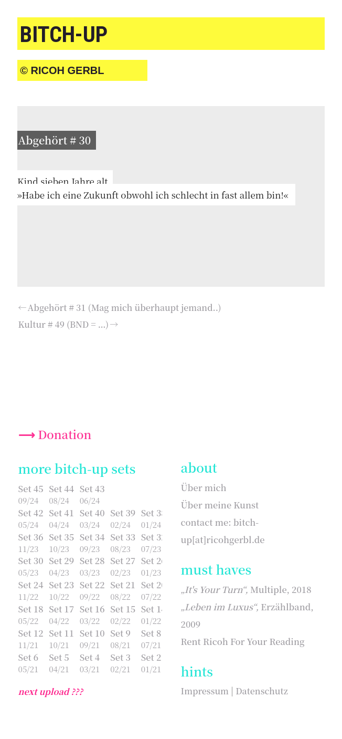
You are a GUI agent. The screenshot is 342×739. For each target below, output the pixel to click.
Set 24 (31, 584)
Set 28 (92, 560)
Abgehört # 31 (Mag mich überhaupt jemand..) (124, 307)
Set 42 (31, 512)
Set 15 (122, 608)
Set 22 (92, 584)
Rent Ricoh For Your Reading (243, 641)
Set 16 (92, 608)
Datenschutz (262, 691)
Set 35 (61, 536)
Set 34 (92, 536)
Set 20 (153, 584)
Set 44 (61, 488)
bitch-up (64, 34)
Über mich (204, 487)
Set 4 (90, 657)
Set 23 (61, 584)
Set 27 (122, 560)
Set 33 (122, 536)
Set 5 (59, 657)
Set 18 (31, 608)
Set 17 (61, 608)
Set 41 (61, 512)
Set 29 (61, 560)
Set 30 (31, 560)
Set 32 (153, 536)
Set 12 (31, 633)
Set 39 (122, 512)
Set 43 (92, 488)
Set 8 (151, 633)
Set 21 (122, 584)
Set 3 (120, 657)
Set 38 (153, 512)
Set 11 (61, 633)
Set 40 (92, 512)
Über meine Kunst (220, 504)
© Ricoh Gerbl (62, 70)
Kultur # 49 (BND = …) (63, 324)
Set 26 (153, 560)
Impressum (205, 691)
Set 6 (28, 657)
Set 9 (120, 633)
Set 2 (151, 657)
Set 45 (31, 488)
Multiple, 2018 (246, 589)
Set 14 (153, 608)
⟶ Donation (55, 434)
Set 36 (31, 536)
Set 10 (92, 633)
